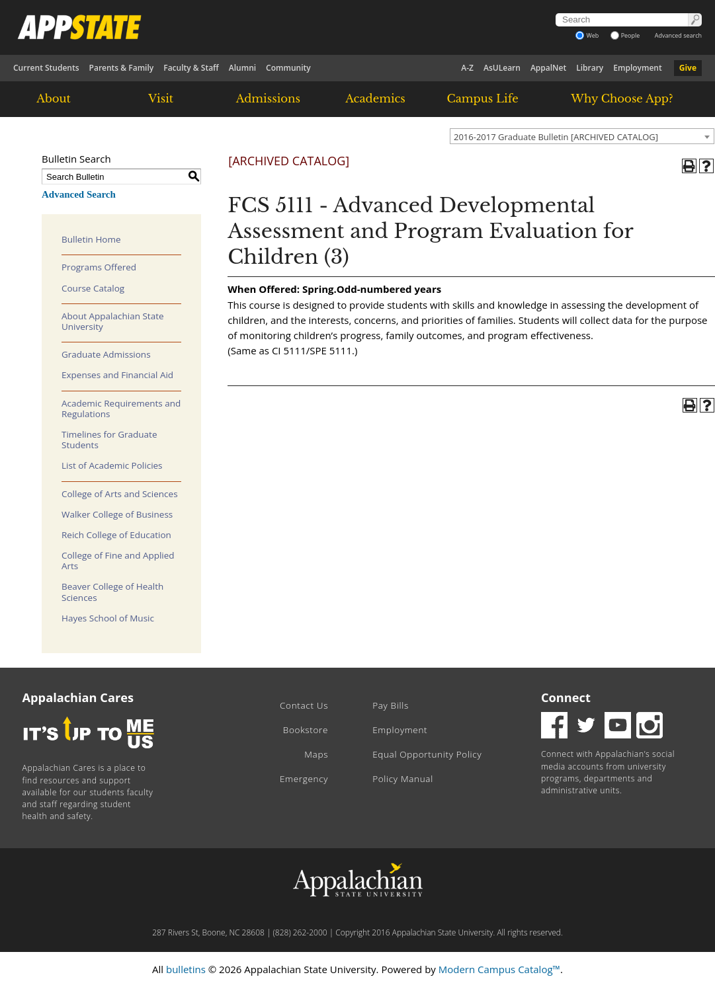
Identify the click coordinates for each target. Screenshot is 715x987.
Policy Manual (402, 779)
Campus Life (483, 98)
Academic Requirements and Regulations (121, 408)
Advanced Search (79, 194)
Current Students (46, 67)
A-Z (467, 67)
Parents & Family (121, 67)
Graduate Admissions (106, 354)
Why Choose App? (622, 98)
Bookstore (305, 730)
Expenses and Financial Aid (117, 375)
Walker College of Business (117, 514)
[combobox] (582, 136)
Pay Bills (390, 705)
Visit (160, 98)
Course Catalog (93, 288)
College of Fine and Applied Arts (118, 560)
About (53, 98)
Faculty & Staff (191, 67)
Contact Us (304, 705)
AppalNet (548, 67)
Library (589, 67)
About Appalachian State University (113, 321)
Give (687, 67)
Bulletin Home (91, 239)
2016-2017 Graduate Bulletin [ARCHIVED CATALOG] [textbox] (556, 137)
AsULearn (502, 67)
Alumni (242, 67)
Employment (637, 67)
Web (587, 35)
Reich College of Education (116, 535)
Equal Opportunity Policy (427, 754)
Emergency (304, 779)
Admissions (268, 98)
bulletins (186, 969)
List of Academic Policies (112, 465)
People (625, 35)
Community (288, 67)
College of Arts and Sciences (120, 494)
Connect (566, 697)
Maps (316, 754)
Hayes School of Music (108, 618)
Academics (375, 98)
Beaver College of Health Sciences (112, 591)
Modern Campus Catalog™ (499, 969)
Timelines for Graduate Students (109, 439)
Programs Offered (99, 267)
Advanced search (678, 35)
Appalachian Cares (78, 697)
